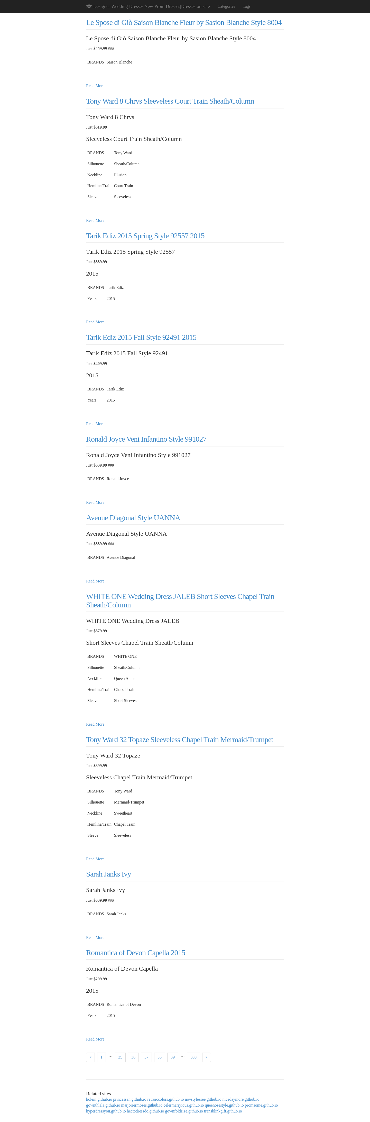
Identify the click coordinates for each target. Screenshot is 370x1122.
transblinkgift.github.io (223, 1111)
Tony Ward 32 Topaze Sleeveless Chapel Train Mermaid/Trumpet (179, 739)
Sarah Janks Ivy (108, 874)
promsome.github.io (261, 1105)
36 (133, 1057)
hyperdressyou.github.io (106, 1111)
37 (146, 1057)
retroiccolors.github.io (165, 1099)
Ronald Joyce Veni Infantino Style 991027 (146, 439)
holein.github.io (99, 1099)
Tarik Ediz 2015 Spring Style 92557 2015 (145, 235)
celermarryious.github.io (183, 1105)
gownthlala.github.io (103, 1105)
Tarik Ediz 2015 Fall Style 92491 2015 (141, 337)
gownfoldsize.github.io (184, 1111)
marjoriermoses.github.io (141, 1105)
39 (173, 1057)
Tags (247, 6)
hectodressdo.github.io (145, 1111)
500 (193, 1057)
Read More (95, 86)
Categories (226, 6)
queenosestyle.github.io (224, 1105)
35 (120, 1057)
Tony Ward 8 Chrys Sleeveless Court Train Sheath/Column (170, 101)
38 (160, 1057)
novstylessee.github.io (203, 1099)
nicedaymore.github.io (241, 1099)
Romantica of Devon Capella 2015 (135, 952)
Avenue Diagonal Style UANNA (133, 517)
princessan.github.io (129, 1099)
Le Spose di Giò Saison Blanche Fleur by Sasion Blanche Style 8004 (184, 22)
